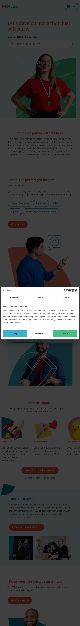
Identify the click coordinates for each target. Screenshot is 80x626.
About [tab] (66, 298)
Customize (40, 334)
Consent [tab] (14, 298)
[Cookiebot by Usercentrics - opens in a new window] (66, 290)
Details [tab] (40, 298)
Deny (15, 334)
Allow (65, 334)
